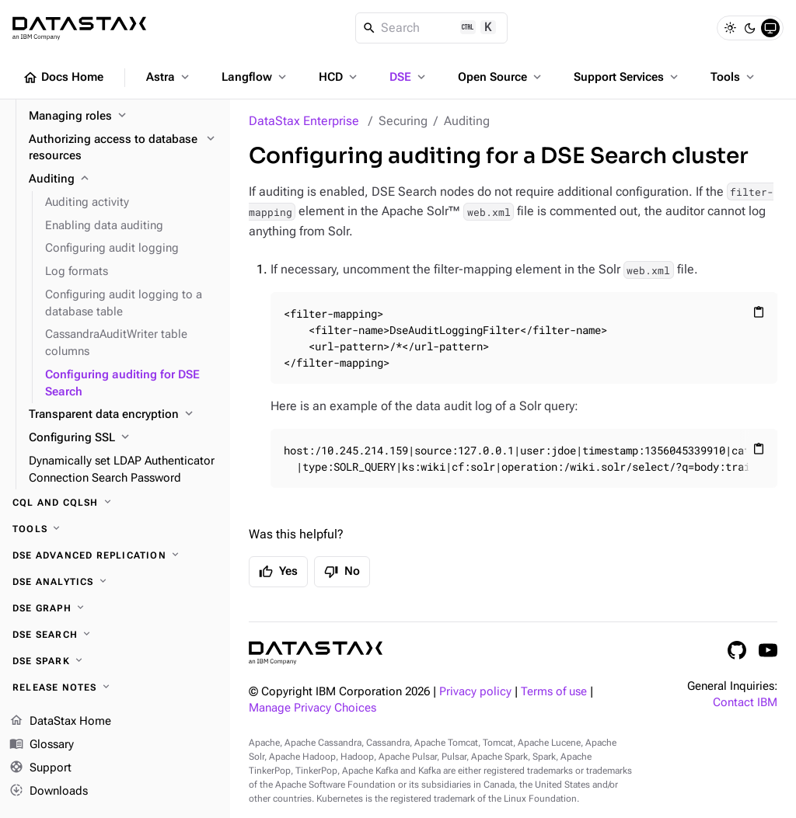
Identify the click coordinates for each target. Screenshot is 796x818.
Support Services (627, 77)
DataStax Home (60, 721)
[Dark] (750, 28)
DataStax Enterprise (304, 120)
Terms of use (554, 691)
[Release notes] (115, 687)
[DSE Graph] (115, 608)
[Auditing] (123, 179)
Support (40, 768)
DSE (408, 77)
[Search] (431, 28)
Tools (733, 77)
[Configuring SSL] (123, 438)
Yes (278, 572)
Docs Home (63, 77)
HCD (339, 77)
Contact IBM (745, 702)
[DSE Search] (115, 634)
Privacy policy (475, 691)
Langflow (255, 77)
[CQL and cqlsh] (115, 502)
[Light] (730, 28)
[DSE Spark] (115, 661)
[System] (770, 28)
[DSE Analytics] (115, 582)
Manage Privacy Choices (312, 708)
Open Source (501, 77)
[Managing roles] (123, 116)
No (342, 572)
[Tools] (115, 529)
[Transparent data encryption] (123, 414)
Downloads (48, 790)
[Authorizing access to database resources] (123, 148)
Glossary (41, 745)
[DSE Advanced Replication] (115, 555)
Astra (169, 77)
